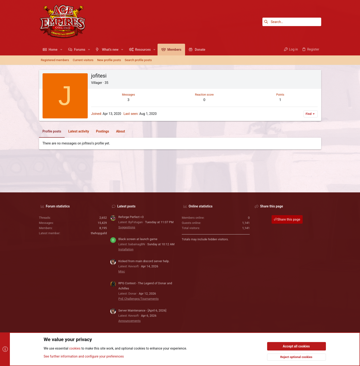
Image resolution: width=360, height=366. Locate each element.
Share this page (287, 219)
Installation (125, 249)
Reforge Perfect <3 (131, 217)
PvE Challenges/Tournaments (138, 298)
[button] (61, 49)
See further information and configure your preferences (84, 356)
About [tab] (120, 131)
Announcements (129, 321)
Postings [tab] (102, 131)
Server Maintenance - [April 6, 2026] (142, 310)
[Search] (291, 22)
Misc (121, 271)
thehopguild (99, 233)
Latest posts (126, 206)
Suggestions (126, 227)
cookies (74, 348)
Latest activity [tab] (78, 131)
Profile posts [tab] (52, 131)
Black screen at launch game (137, 239)
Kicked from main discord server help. (144, 261)
